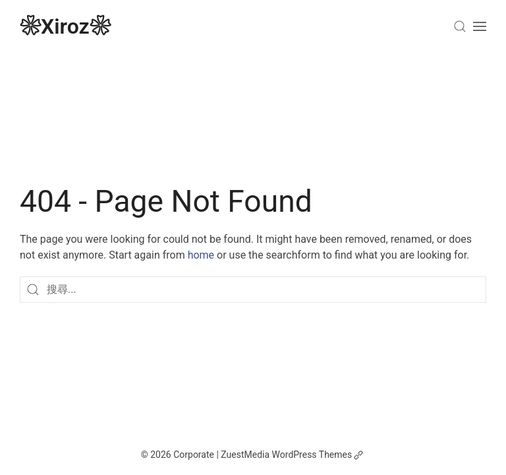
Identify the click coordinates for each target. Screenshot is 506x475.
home (201, 255)
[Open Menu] (479, 26)
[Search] (459, 26)
